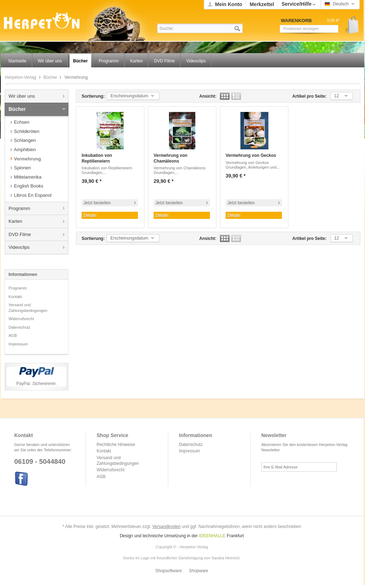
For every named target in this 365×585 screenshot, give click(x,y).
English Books (28, 186)
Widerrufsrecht (21, 319)
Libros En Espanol (33, 195)
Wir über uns (22, 96)
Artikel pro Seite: (309, 96)
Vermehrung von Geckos (251, 155)
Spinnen (22, 167)
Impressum (18, 344)
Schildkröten (27, 131)
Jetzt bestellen (97, 202)
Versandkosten (166, 526)
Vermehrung (27, 158)
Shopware (198, 570)
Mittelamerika (27, 177)
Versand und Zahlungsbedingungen (28, 308)
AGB (13, 335)
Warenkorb (350, 25)
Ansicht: (207, 96)
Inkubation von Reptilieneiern (97, 158)
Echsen (21, 122)
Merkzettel (262, 4)
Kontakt (15, 296)
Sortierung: (93, 96)
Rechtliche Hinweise (116, 444)
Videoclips (19, 247)
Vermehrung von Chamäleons (170, 158)
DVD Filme (20, 234)
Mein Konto (228, 4)
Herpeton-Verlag (21, 77)
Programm (19, 208)
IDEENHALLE (212, 535)
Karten (15, 221)
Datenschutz (19, 327)
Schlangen (25, 140)
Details (90, 215)
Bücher (50, 77)
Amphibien (25, 149)
